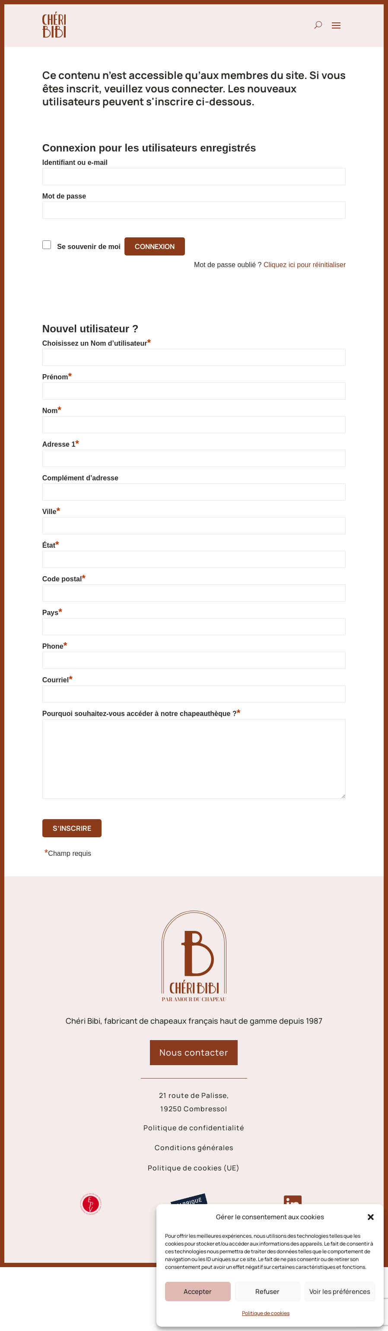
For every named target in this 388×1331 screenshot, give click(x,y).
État (50, 545)
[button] (370, 1217)
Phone (54, 646)
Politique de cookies (265, 1313)
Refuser (267, 1291)
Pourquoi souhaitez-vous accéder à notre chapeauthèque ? (141, 713)
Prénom (57, 377)
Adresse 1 (60, 444)
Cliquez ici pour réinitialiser (305, 264)
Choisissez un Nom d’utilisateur (96, 343)
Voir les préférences (339, 1291)
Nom (51, 410)
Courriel (57, 679)
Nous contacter (193, 1052)
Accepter (198, 1291)
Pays (52, 612)
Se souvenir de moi (89, 246)
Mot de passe (64, 196)
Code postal (64, 578)
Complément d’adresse (80, 478)
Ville (51, 511)
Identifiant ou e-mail (75, 162)
